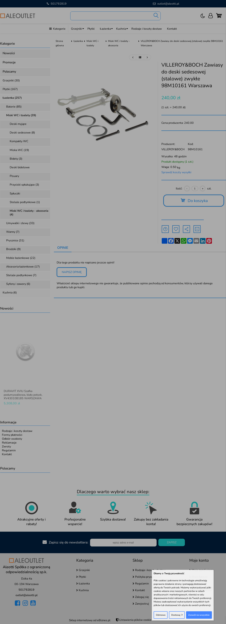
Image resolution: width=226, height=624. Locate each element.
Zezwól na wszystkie (199, 615)
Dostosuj (175, 615)
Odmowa (160, 615)
